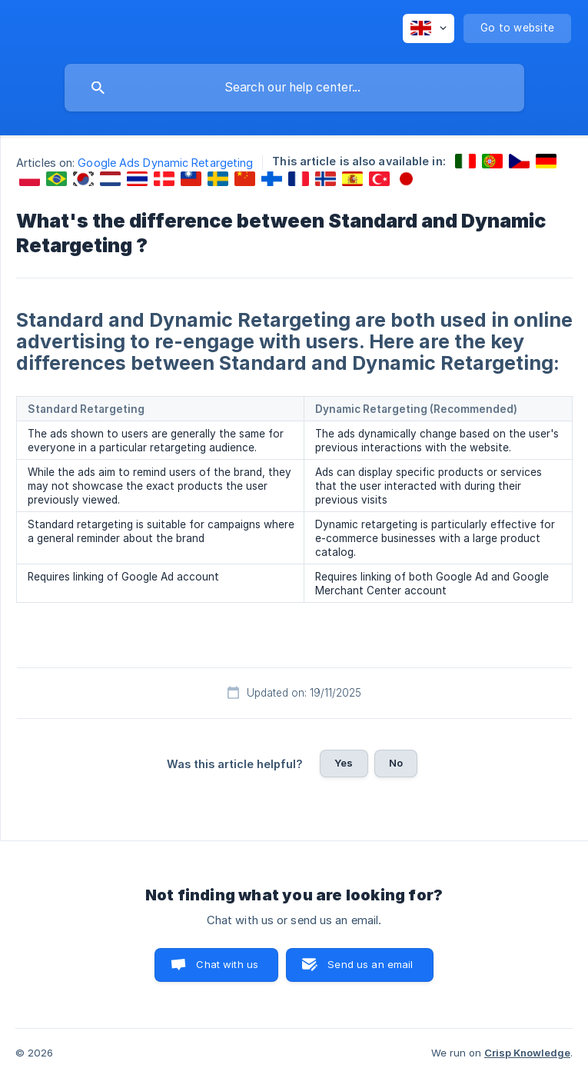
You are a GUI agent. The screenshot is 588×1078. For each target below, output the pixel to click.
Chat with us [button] (227, 964)
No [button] (396, 763)
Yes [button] (343, 763)
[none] (428, 28)
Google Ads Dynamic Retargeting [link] (165, 162)
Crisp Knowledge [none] (527, 1052)
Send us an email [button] (370, 964)
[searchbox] (294, 87)
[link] (465, 161)
